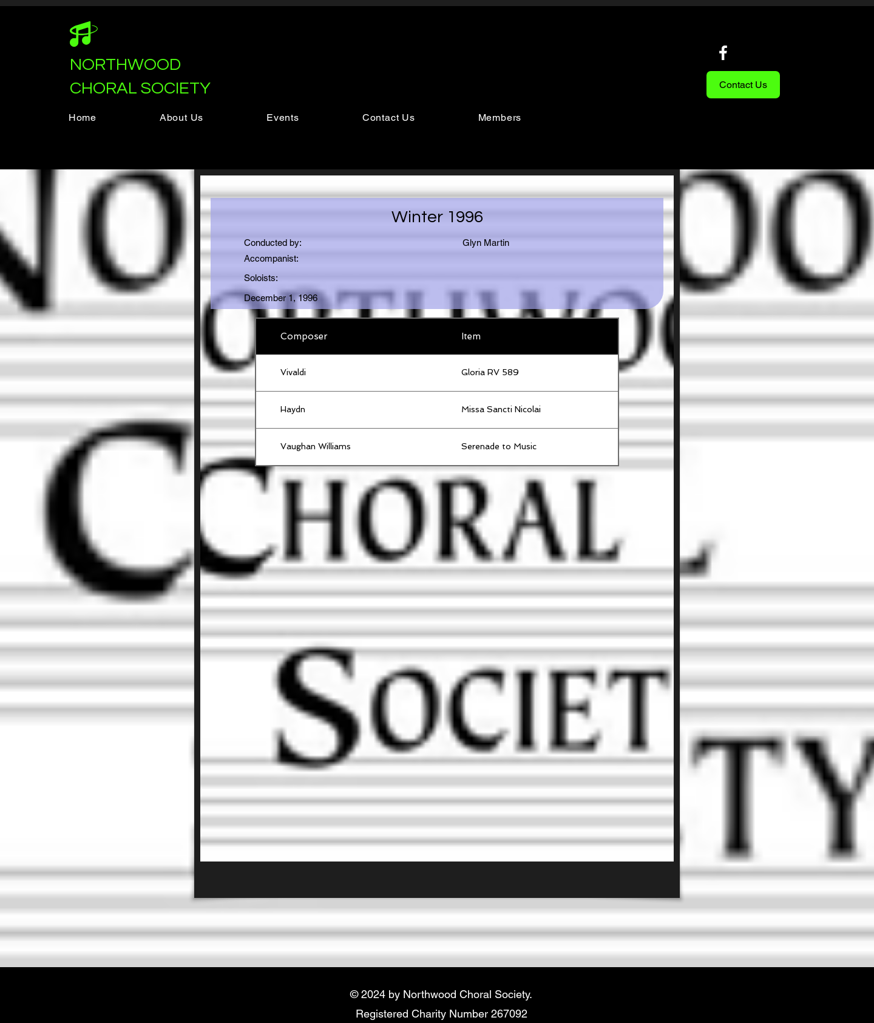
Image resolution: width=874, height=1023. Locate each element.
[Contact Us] (743, 84)
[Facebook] (723, 52)
